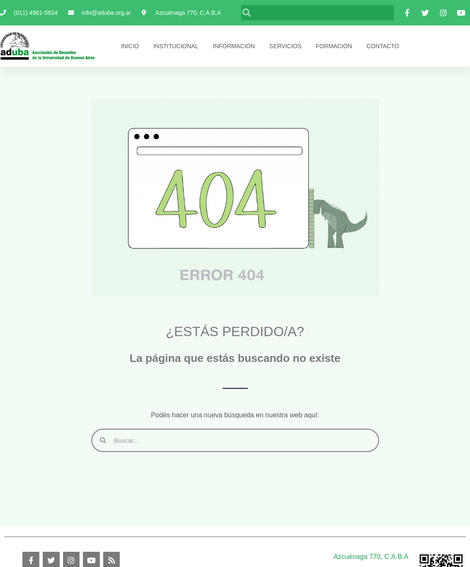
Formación (334, 46)
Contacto (382, 46)
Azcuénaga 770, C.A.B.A (371, 556)
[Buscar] (322, 12)
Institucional (175, 46)
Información (234, 46)
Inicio (130, 46)
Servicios (285, 46)
